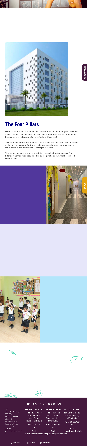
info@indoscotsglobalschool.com (36, 434)
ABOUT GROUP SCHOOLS (13, 431)
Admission (45, 443)
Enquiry (31, 443)
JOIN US (8, 429)
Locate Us (15, 443)
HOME (7, 409)
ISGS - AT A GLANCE (11, 426)
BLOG (7, 434)
